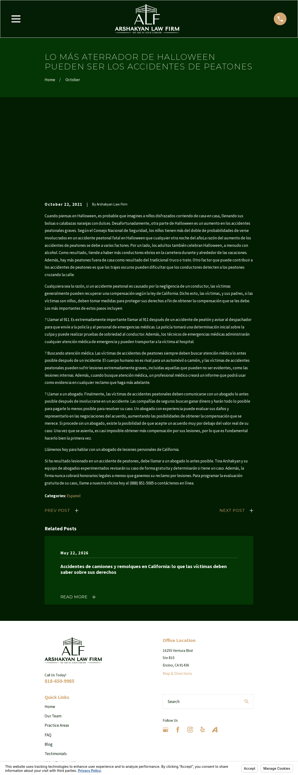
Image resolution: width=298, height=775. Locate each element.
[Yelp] (202, 655)
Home (50, 632)
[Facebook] (178, 655)
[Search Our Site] (246, 627)
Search (173, 627)
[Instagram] (190, 655)
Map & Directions (177, 599)
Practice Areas (57, 651)
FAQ (48, 660)
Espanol (74, 421)
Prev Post (57, 436)
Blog (49, 669)
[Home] (147, 18)
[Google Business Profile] (165, 655)
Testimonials (56, 679)
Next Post (232, 436)
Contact (51, 707)
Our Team (53, 641)
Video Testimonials (61, 688)
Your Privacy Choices (104, 759)
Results (51, 698)
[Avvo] (215, 655)
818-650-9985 (59, 606)
